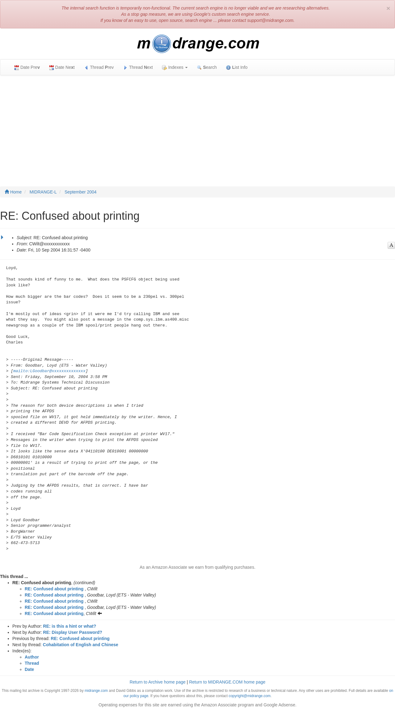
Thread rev (99, 67)
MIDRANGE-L (43, 191)
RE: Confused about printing (54, 588)
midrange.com (96, 690)
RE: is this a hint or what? (69, 626)
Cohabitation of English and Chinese (80, 644)
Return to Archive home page (157, 682)
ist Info (236, 67)
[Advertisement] (197, 124)
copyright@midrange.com (250, 696)
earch (207, 67)
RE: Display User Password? (72, 632)
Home (13, 191)
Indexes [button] (175, 67)
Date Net (62, 67)
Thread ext (138, 67)
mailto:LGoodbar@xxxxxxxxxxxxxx (49, 371)
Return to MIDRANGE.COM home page (227, 682)
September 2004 (80, 191)
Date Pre (27, 67)
